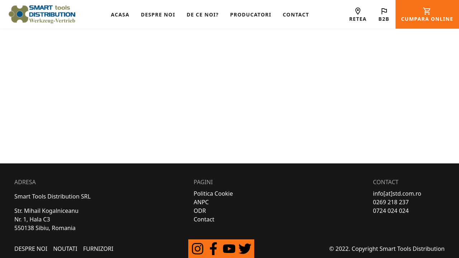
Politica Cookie (213, 193)
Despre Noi (30, 249)
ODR (200, 211)
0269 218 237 (391, 202)
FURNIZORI (98, 249)
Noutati (65, 249)
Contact (204, 219)
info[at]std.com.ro (397, 193)
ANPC (201, 202)
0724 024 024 (391, 211)
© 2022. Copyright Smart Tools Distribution (387, 249)
